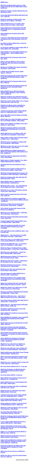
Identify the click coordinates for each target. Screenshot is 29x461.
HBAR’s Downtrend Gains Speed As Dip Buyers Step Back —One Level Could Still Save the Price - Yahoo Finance (14, 358)
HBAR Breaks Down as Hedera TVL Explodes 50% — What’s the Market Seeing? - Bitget (14, 257)
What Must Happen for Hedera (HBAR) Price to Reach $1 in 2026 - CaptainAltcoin (13, 274)
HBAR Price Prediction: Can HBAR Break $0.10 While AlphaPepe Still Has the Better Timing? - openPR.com (13, 371)
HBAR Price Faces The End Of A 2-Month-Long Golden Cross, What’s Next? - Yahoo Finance (13, 344)
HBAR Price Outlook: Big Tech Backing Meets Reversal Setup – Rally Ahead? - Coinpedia (12, 204)
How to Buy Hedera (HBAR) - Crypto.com (11, 375)
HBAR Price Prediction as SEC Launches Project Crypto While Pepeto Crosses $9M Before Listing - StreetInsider (13, 279)
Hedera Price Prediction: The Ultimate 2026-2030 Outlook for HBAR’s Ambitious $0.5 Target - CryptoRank (13, 447)
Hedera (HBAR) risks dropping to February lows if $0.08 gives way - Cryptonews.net (13, 378)
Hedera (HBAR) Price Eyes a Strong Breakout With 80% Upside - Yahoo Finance (14, 382)
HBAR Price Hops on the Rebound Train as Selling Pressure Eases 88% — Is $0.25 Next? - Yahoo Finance (14, 248)
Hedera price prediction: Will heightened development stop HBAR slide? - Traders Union (14, 292)
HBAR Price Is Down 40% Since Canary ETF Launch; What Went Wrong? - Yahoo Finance (14, 146)
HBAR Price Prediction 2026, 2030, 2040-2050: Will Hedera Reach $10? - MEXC (14, 178)
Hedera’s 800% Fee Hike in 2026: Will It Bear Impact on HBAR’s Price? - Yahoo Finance (14, 138)
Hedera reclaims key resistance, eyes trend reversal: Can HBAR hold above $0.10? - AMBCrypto (14, 404)
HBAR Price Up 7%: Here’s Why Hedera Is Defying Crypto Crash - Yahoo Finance (14, 190)
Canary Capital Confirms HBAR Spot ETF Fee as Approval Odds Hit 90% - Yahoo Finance (13, 422)
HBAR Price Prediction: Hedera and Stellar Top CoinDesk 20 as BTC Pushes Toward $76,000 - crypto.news (13, 107)
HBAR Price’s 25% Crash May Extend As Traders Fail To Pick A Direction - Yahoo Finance (14, 363)
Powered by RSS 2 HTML (22, 459)
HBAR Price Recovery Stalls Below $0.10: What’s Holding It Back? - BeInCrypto (13, 391)
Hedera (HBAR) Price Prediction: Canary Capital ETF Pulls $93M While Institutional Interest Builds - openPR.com (14, 318)
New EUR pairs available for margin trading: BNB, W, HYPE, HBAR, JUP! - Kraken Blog (14, 48)
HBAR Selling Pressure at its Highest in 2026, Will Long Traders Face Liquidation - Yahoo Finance (13, 134)
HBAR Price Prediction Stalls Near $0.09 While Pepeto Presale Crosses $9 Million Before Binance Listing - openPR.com (14, 417)
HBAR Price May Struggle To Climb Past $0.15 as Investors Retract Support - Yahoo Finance (13, 169)
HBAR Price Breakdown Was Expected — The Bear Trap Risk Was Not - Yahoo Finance (14, 265)
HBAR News (4, 2)
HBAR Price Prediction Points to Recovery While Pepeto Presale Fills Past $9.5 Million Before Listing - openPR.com (14, 7)
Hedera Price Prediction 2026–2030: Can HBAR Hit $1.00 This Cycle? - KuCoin (14, 387)
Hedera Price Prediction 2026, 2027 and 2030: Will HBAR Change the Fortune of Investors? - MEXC (13, 284)
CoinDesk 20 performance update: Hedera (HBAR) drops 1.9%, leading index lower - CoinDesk (13, 111)
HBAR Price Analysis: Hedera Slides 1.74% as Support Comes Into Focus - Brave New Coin (14, 101)
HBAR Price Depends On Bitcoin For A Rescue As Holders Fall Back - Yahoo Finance (13, 436)
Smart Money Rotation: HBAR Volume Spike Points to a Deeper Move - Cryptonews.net (14, 301)
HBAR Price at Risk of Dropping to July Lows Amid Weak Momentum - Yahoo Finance (14, 408)
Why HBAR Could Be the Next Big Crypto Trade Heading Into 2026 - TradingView (13, 309)
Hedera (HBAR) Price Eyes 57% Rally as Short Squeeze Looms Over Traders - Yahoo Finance (12, 24)
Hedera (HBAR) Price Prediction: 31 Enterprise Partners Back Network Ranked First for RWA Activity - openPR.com (13, 340)
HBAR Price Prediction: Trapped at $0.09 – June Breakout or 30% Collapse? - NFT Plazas (13, 20)
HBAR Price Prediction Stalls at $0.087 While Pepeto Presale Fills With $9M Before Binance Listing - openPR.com (14, 77)
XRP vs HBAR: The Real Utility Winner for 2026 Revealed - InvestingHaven (13, 209)
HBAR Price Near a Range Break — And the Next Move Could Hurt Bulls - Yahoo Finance (13, 252)
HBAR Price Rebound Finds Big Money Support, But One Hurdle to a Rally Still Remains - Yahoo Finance (14, 173)
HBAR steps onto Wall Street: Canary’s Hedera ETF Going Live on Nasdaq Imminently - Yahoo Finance (14, 348)
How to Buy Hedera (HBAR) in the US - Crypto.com (14, 366)
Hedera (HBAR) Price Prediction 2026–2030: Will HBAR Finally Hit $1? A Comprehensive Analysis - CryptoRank (13, 29)
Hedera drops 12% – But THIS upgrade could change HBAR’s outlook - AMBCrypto (14, 305)
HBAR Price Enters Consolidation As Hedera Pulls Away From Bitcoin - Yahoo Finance (13, 142)
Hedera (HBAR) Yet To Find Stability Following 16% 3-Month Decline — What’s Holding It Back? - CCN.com (14, 53)
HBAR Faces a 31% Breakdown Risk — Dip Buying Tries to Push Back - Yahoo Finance (14, 213)
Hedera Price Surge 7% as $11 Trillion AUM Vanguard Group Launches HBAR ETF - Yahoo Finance (14, 240)
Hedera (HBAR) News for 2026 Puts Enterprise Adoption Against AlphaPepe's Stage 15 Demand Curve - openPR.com (13, 92)
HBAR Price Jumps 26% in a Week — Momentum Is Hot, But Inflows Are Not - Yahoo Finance (14, 261)
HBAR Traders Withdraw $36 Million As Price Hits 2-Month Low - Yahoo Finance (14, 124)
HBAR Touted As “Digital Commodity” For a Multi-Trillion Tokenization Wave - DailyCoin (14, 161)
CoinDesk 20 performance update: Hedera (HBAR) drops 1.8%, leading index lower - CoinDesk (13, 395)
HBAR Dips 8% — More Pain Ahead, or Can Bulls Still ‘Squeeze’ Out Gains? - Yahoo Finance (13, 235)
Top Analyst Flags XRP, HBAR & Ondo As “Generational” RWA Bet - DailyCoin (11, 412)
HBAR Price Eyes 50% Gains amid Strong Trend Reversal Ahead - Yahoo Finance (13, 269)
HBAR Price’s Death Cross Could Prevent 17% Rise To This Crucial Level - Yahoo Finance (14, 288)
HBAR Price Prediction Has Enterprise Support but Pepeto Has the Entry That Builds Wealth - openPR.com (14, 87)
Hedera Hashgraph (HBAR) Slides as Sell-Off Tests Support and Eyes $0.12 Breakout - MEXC (13, 399)
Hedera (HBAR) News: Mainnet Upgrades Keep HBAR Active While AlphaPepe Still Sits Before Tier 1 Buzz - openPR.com (14, 152)
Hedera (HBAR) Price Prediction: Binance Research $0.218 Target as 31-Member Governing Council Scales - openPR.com (14, 334)
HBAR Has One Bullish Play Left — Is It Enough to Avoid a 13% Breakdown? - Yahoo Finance (14, 244)
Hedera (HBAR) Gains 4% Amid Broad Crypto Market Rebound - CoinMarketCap (12, 182)
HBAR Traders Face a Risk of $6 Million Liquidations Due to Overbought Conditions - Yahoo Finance (14, 120)
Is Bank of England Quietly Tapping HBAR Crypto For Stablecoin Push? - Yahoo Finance (13, 221)
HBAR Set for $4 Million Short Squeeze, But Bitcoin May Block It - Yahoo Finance (14, 68)
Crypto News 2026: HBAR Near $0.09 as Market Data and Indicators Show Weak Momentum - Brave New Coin (14, 39)
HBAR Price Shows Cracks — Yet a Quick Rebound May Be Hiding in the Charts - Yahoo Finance (14, 186)
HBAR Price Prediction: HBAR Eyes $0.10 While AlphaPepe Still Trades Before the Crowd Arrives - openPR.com (13, 129)
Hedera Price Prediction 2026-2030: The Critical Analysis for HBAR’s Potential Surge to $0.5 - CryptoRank (13, 227)
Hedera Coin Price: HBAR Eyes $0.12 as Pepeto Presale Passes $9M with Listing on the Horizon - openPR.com (13, 63)
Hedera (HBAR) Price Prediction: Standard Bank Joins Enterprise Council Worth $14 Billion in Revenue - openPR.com (14, 200)
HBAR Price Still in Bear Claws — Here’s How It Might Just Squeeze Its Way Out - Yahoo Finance (13, 296)
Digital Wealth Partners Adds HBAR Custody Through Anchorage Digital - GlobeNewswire (14, 353)
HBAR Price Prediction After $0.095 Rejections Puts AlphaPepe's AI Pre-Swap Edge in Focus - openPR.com (14, 97)
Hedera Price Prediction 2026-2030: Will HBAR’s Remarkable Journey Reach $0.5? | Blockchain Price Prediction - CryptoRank (14, 328)
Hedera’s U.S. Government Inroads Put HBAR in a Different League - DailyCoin (13, 432)
